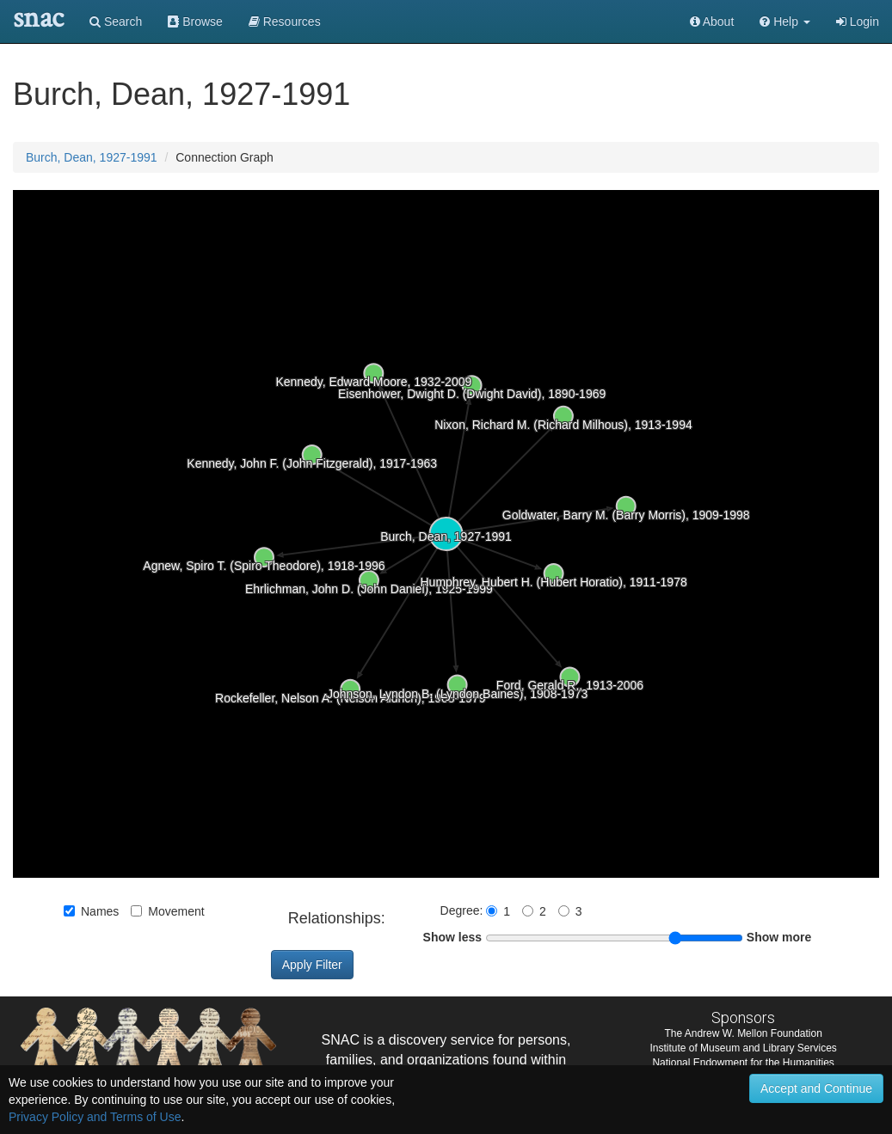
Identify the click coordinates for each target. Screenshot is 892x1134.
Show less (452, 937)
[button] (785, 21)
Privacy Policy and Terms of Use (95, 1117)
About (712, 21)
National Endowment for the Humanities (743, 1063)
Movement (167, 911)
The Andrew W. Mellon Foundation (742, 1033)
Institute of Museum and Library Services (742, 1048)
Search (115, 21)
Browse (195, 21)
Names (91, 911)
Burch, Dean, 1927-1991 (91, 157)
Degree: (463, 910)
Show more (779, 937)
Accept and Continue (816, 1088)
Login (857, 21)
